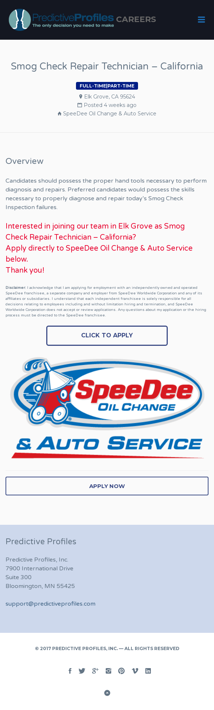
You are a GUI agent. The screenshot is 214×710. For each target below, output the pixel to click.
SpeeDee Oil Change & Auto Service (109, 113)
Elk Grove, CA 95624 (109, 96)
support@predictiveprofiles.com (50, 603)
